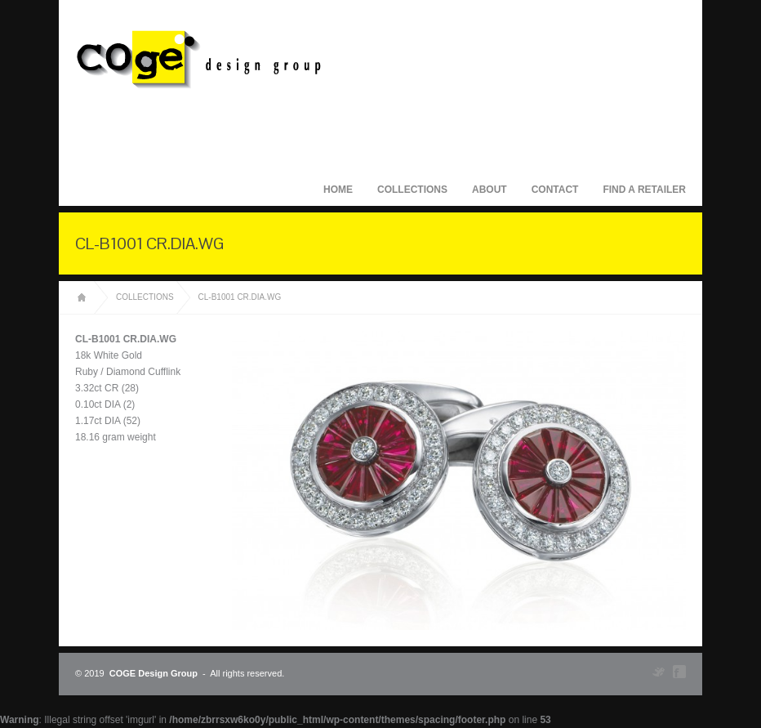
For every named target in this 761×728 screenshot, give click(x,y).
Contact (555, 189)
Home (338, 189)
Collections (412, 189)
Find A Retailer (644, 189)
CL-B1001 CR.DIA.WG (240, 297)
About (489, 189)
